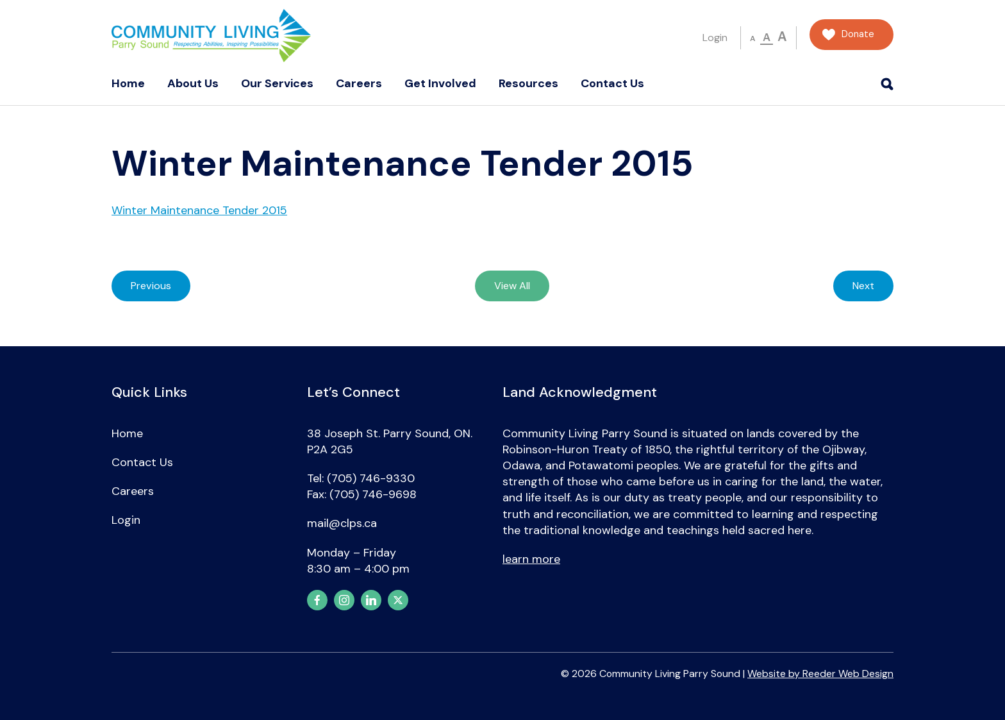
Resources (528, 83)
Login (714, 37)
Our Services (277, 83)
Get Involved (440, 83)
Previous (151, 285)
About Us (193, 83)
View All (512, 285)
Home (128, 83)
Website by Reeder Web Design (820, 673)
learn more (531, 559)
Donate (858, 34)
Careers (359, 83)
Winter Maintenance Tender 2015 (199, 210)
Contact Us (612, 83)
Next (863, 285)
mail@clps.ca (342, 523)
